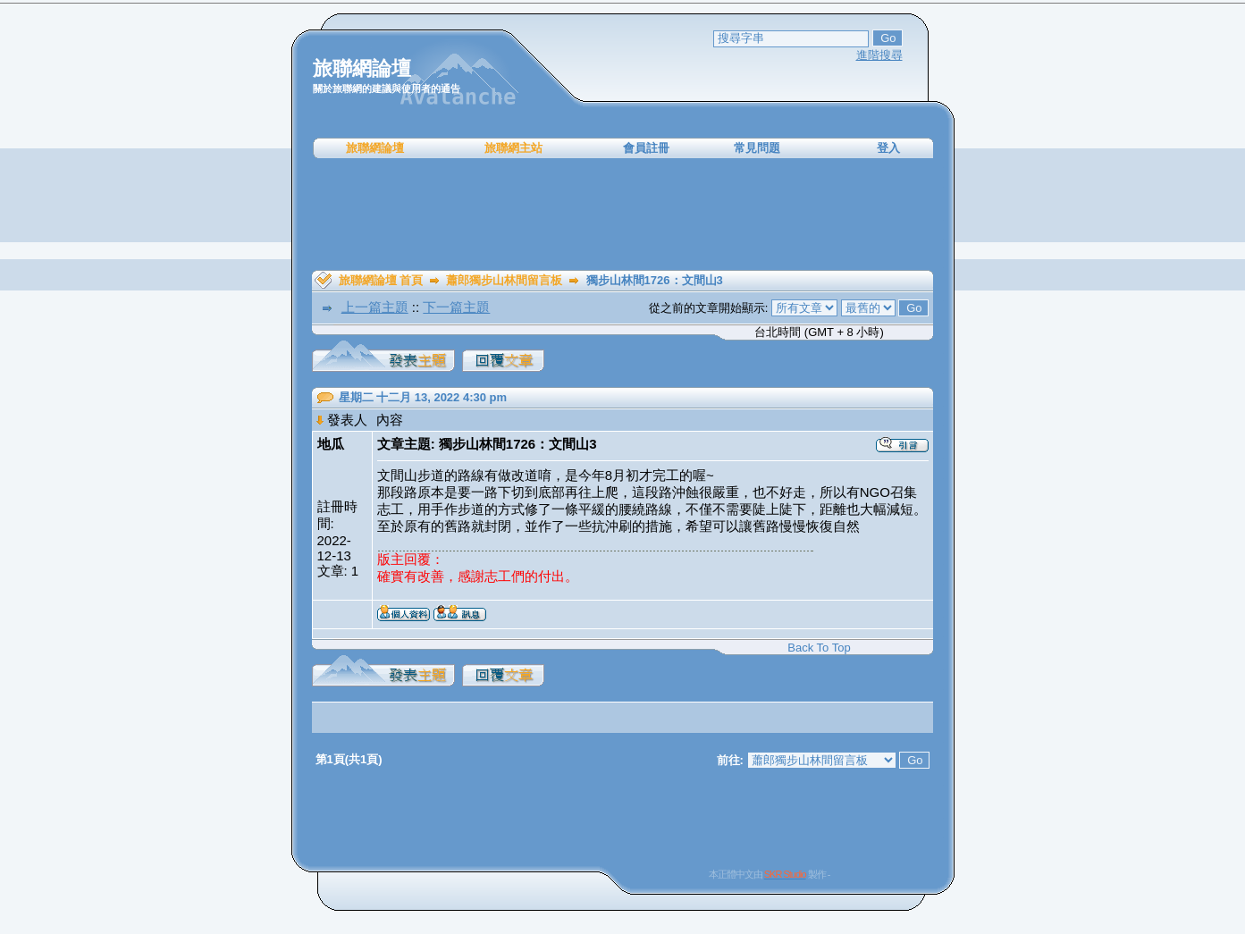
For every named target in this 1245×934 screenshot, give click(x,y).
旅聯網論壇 (375, 148)
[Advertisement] (623, 214)
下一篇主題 (456, 307)
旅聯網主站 (513, 148)
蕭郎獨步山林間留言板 (504, 280)
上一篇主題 (374, 307)
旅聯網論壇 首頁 (381, 280)
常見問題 (757, 148)
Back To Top (818, 647)
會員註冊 (646, 148)
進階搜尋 (879, 55)
